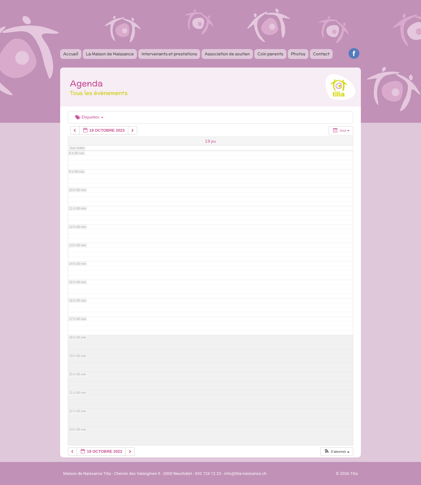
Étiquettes (89, 117)
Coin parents (270, 54)
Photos (298, 54)
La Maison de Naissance (110, 54)
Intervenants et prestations (169, 54)
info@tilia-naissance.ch (245, 473)
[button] (337, 452)
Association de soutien (227, 54)
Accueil (70, 54)
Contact (321, 54)
